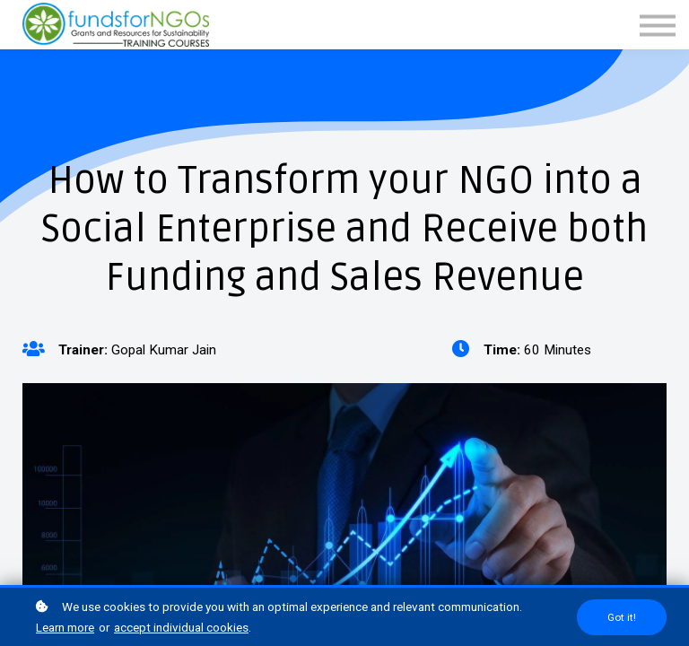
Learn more (65, 627)
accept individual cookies (181, 627)
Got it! (621, 617)
